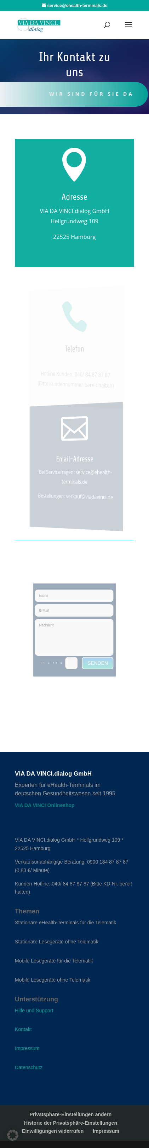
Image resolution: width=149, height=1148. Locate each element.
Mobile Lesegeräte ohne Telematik (52, 980)
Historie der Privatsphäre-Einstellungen (70, 1123)
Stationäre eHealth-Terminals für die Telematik (65, 922)
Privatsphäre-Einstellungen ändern (71, 1114)
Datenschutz (28, 1067)
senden (94, 658)
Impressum (27, 1048)
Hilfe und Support (34, 1010)
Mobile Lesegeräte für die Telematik (54, 961)
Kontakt (23, 1029)
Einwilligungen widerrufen (53, 1131)
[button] (12, 1135)
